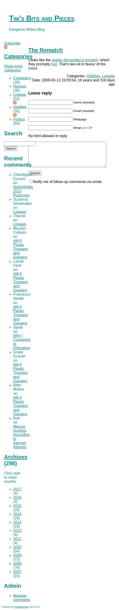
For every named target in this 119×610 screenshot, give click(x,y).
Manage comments (21, 598)
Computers (22, 78)
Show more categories (13, 68)
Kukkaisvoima (22, 607)
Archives (15, 457)
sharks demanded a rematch (75, 60)
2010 (17, 547)
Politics (19, 119)
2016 (17, 497)
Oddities (93, 76)
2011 (17, 539)
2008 (17, 564)
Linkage (108, 76)
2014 (17, 514)
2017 (17, 489)
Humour (19, 86)
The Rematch (45, 50)
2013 (17, 522)
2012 (17, 530)
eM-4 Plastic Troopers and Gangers (20, 249)
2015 (17, 506)
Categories (18, 56)
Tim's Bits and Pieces (41, 18)
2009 (17, 555)
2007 (17, 572)
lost (54, 64)
